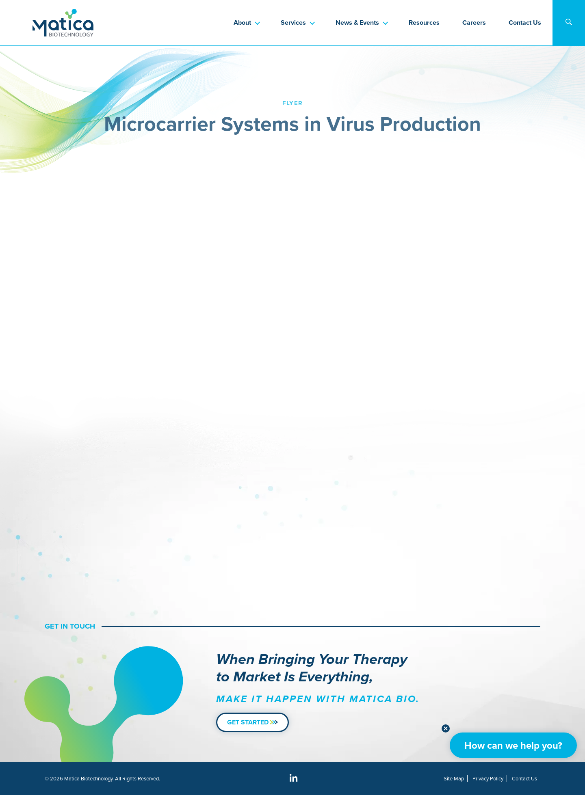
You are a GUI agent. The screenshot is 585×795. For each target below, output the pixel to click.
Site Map (454, 778)
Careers (474, 22)
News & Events (357, 22)
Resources (424, 22)
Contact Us (525, 22)
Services (293, 22)
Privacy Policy (487, 778)
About (242, 22)
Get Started (252, 722)
